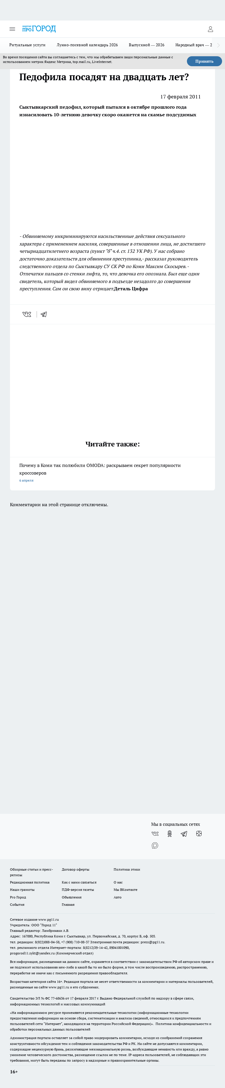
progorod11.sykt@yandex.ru (32, 953)
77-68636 (57, 998)
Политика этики (127, 869)
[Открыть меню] (12, 29)
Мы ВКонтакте (125, 889)
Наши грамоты (22, 889)
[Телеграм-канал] (184, 834)
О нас (118, 882)
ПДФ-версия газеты (78, 889)
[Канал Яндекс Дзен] (199, 834)
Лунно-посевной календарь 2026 (87, 44)
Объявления (71, 897)
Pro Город (18, 897)
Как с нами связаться (79, 882)
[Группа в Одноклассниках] (169, 834)
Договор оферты (75, 869)
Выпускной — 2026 (146, 44)
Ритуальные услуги (27, 44)
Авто (118, 897)
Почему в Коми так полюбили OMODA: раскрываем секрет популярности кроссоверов (112, 473)
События (17, 904)
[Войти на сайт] (210, 29)
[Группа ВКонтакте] (155, 834)
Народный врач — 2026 (197, 44)
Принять (204, 61)
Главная (68, 904)
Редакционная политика (30, 882)
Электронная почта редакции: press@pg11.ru (127, 942)
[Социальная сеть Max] (155, 845)
